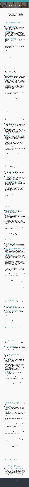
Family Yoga (7, 411)
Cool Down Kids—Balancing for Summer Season (12, 22)
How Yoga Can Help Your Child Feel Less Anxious (12, 210)
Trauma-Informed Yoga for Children (10, 192)
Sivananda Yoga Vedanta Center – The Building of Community (14, 135)
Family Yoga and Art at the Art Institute (11, 316)
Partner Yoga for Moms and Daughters (11, 214)
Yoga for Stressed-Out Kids (9, 358)
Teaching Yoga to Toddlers (9, 201)
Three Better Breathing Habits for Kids (11, 186)
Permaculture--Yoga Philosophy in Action (11, 406)
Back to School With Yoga (9, 146)
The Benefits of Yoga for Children (10, 99)
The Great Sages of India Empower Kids (11, 75)
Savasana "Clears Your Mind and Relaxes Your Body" (13, 283)
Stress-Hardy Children (8, 196)
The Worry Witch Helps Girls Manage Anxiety (12, 354)
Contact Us (14, 485)
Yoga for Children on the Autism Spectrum (11, 243)
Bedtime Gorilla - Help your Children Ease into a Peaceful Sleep (14, 459)
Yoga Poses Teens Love (8, 31)
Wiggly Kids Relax (7, 415)
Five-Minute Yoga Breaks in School (10, 70)
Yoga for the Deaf (8, 363)
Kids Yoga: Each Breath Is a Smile (10, 375)
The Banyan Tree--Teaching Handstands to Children (13, 327)
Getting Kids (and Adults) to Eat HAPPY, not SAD (12, 465)
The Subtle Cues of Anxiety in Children (11, 171)
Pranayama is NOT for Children (10, 160)
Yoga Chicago (8, 10)
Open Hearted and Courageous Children (11, 165)
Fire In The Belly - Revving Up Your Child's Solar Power (13, 225)
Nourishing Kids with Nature (9, 396)
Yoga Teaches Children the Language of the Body (12, 49)
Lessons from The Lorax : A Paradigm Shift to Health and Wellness (15, 310)
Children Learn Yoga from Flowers (10, 118)
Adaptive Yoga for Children (9, 235)
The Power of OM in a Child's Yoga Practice (11, 266)
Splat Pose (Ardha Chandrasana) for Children (12, 65)
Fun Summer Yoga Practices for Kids (10, 154)
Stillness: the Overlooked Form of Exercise (11, 306)
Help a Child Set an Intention (9, 254)
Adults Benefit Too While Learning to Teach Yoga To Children (14, 346)
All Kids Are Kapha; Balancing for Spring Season (12, 26)
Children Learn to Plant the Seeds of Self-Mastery (12, 385)
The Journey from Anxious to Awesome (11, 105)
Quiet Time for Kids (8, 128)
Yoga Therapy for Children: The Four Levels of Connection (14, 151)
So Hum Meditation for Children (10, 260)
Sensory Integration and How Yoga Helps (11, 340)
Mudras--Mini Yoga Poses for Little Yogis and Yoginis (13, 402)
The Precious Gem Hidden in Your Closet (11, 90)
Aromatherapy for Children (9, 111)
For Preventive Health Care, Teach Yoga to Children (13, 181)
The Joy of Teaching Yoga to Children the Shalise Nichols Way (14, 59)
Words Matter (7, 141)
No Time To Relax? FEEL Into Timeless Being (12, 314)
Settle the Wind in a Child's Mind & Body (11, 43)
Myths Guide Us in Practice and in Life (11, 272)
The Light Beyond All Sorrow (9, 219)
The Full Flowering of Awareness (10, 276)
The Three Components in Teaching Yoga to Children (13, 84)
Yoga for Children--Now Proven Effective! (11, 447)
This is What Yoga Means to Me (10, 295)
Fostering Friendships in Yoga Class (10, 123)
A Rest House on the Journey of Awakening (11, 300)
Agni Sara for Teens (8, 206)
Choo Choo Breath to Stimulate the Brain (11, 38)
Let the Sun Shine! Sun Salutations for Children (12, 334)
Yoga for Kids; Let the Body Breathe (10, 441)
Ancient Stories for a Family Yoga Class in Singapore (13, 454)
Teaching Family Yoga (8, 176)
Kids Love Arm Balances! (8, 239)
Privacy (14, 483)
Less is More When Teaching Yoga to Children (12, 79)
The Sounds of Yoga (8, 371)
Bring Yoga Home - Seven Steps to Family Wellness (13, 289)
